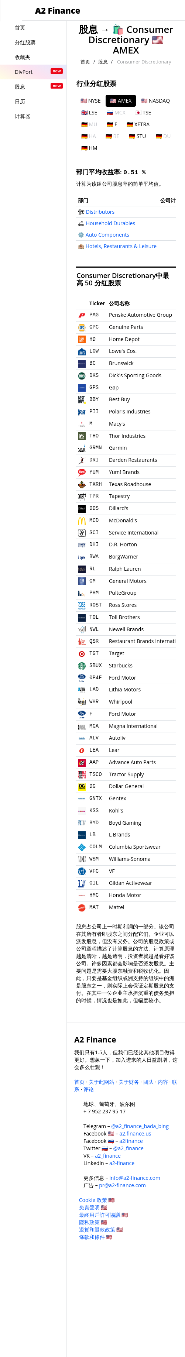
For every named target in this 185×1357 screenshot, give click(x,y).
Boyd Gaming (125, 822)
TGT (94, 653)
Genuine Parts (126, 326)
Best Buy (119, 399)
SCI (94, 533)
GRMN (95, 448)
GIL (94, 883)
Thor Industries (127, 435)
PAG (94, 315)
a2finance (131, 1140)
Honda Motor (125, 895)
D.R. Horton (123, 544)
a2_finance (108, 1155)
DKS (94, 375)
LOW (94, 351)
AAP (94, 762)
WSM (94, 859)
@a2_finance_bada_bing (139, 1126)
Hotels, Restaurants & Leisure (121, 246)
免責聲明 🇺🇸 (93, 1207)
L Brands (119, 834)
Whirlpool (120, 701)
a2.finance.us (135, 1133)
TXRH (95, 484)
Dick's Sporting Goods (135, 375)
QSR (94, 641)
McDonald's (123, 520)
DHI (94, 544)
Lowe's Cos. (123, 350)
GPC (94, 327)
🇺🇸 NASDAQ (155, 100)
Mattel (116, 907)
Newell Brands (126, 629)
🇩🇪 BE (112, 136)
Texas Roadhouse (130, 484)
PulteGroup (123, 592)
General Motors (128, 580)
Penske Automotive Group (140, 314)
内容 (163, 1081)
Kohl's (116, 810)
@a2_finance (128, 1148)
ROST (95, 605)
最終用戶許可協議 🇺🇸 (103, 1214)
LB (92, 835)
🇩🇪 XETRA (138, 124)
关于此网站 (101, 1081)
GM (92, 581)
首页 (85, 61)
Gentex (117, 798)
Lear (114, 749)
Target (116, 653)
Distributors (100, 211)
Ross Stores (123, 604)
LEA (94, 750)
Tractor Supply (126, 774)
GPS (94, 388)
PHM (94, 593)
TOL (94, 617)
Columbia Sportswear (135, 846)
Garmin (118, 447)
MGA (94, 726)
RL (92, 569)
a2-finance (121, 1163)
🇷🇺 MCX (116, 112)
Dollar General (126, 786)
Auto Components (107, 234)
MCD (94, 520)
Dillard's (119, 508)
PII (94, 412)
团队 (148, 1081)
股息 (88, 29)
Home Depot (124, 339)
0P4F (95, 678)
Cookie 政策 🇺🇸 (97, 1199)
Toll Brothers (124, 617)
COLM (95, 847)
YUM (94, 472)
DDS (94, 508)
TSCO (95, 774)
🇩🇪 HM (89, 147)
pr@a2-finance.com (122, 1185)
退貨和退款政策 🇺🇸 (101, 1229)
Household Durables (111, 223)
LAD (94, 690)
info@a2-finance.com (134, 1177)
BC (92, 363)
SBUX (95, 666)
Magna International (133, 725)
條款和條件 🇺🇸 (96, 1236)
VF (112, 871)
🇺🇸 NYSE (90, 100)
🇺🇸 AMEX (120, 100)
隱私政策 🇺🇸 (93, 1222)
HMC (94, 895)
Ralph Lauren (125, 568)
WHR (94, 702)
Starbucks (121, 665)
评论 (88, 1089)
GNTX (95, 798)
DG (92, 786)
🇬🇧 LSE (89, 112)
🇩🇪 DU (163, 136)
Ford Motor (122, 677)
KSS (94, 811)
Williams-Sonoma (130, 858)
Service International (133, 532)
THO (94, 436)
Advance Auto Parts (132, 762)
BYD (94, 823)
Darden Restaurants (133, 459)
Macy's (117, 423)
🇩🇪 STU (137, 136)
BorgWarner (123, 556)
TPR (94, 496)
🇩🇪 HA (88, 136)
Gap (114, 387)
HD (92, 339)
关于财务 (129, 1081)
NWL (94, 629)
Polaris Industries (130, 411)
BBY (94, 399)
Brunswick (121, 363)
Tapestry (119, 495)
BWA (94, 557)
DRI (94, 460)
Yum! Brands (124, 471)
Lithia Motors (125, 689)
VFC (94, 871)
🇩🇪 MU (89, 124)
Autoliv (117, 737)
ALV (94, 738)
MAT (94, 907)
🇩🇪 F (112, 124)
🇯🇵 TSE (143, 112)
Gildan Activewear (130, 882)
